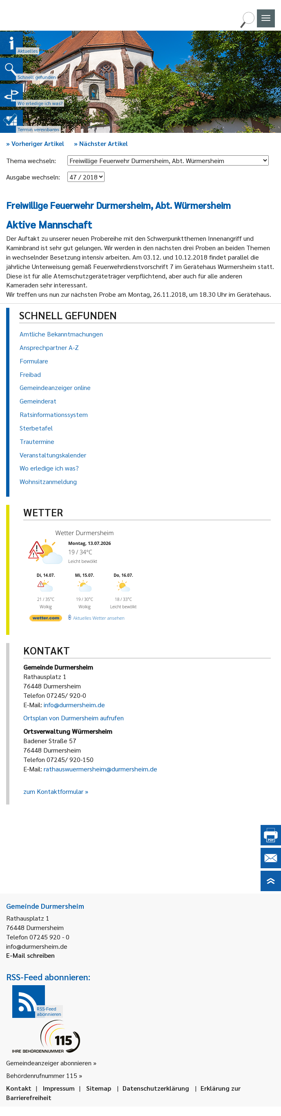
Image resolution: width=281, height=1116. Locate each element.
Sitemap (98, 1088)
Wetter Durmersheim (85, 533)
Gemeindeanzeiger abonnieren (48, 1062)
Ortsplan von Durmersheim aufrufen (73, 717)
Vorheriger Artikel (35, 143)
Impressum (59, 1088)
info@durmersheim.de (74, 704)
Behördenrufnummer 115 (41, 1075)
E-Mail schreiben (30, 955)
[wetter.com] (45, 619)
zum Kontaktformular (53, 791)
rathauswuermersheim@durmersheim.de (100, 768)
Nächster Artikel (101, 143)
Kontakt (18, 1088)
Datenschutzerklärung (156, 1088)
